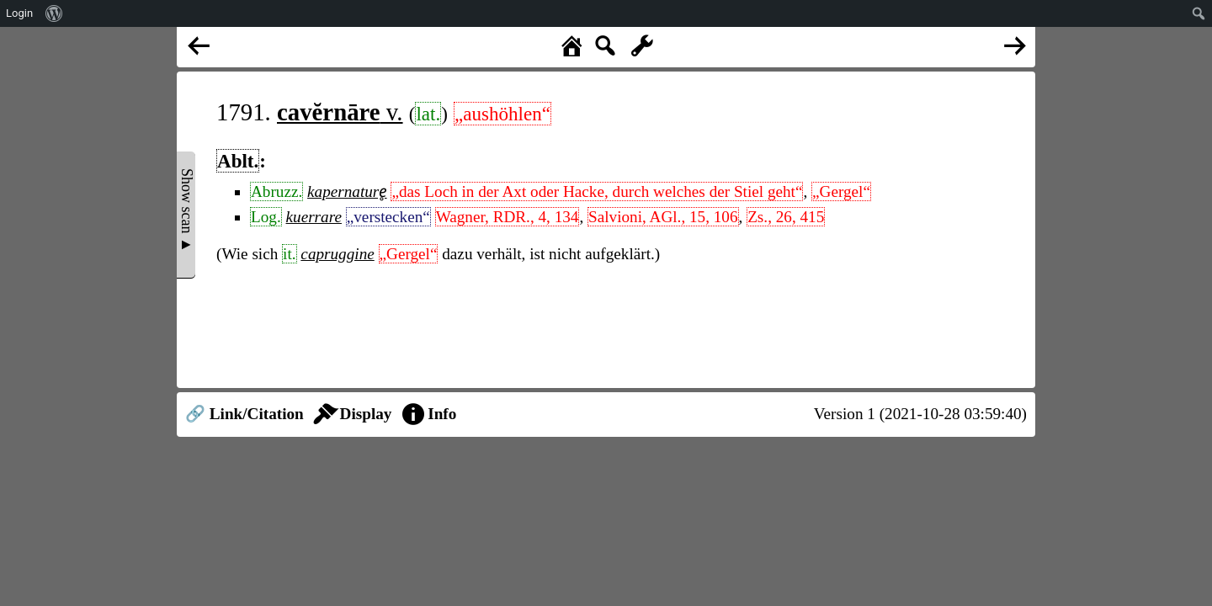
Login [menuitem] (19, 13)
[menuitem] (54, 13)
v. (340, 111)
